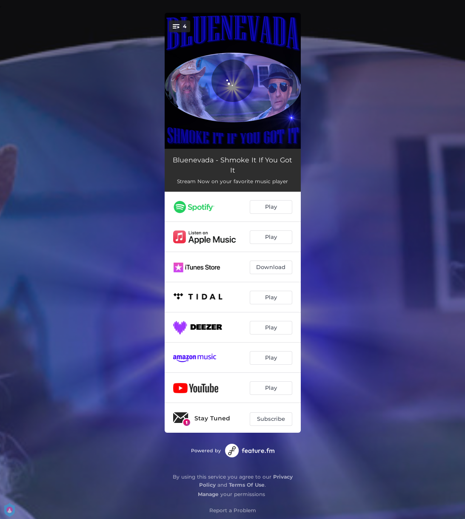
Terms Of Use (247, 485)
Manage (208, 494)
